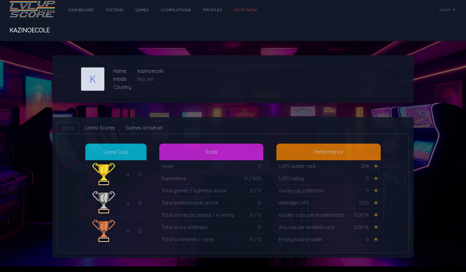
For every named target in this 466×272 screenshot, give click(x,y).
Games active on (144, 128)
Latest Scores (100, 128)
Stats (68, 128)
